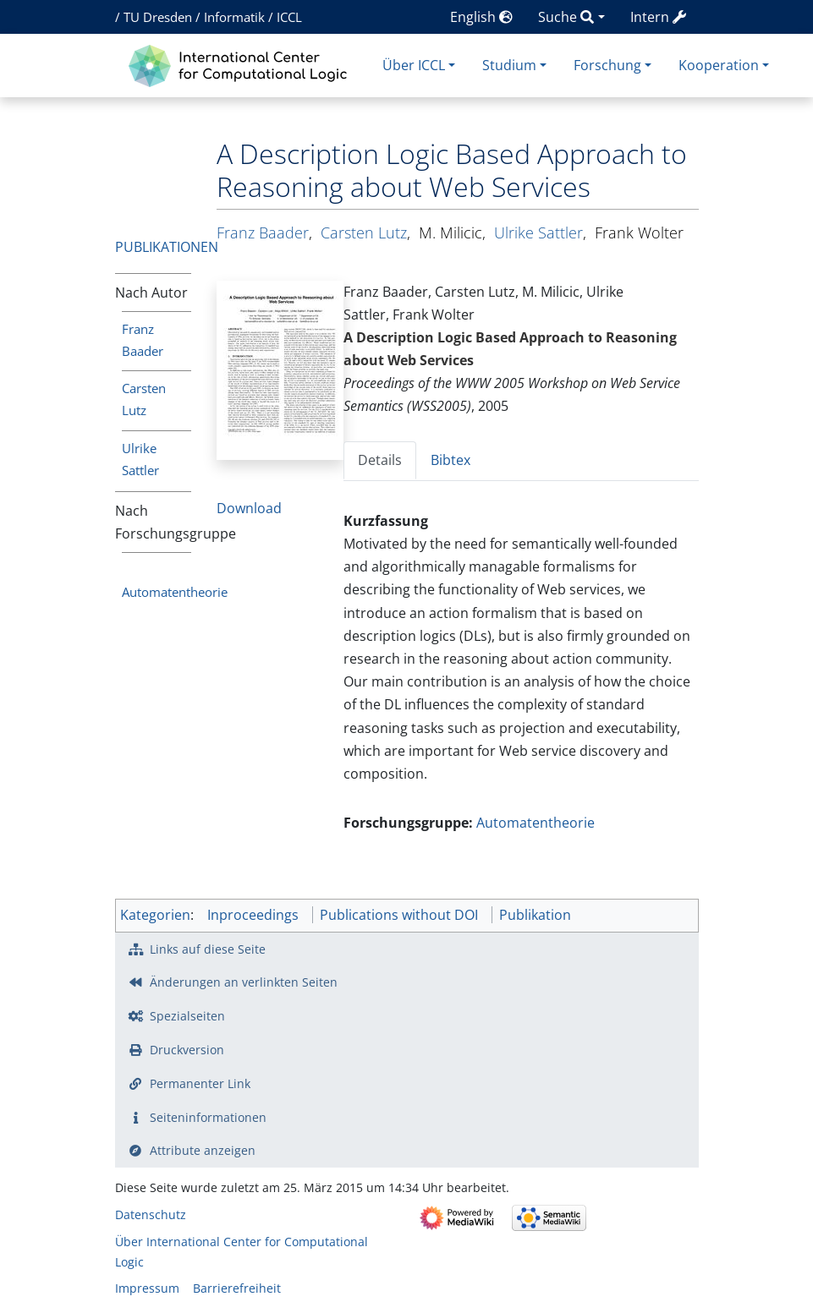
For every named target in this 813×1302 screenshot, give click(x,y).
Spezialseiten (187, 1016)
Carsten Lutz (364, 232)
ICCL (289, 16)
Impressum (147, 1288)
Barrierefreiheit (237, 1288)
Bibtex (450, 460)
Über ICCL (413, 65)
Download (249, 508)
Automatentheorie (175, 591)
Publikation (535, 914)
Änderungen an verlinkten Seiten (244, 982)
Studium (509, 65)
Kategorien (155, 914)
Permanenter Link (200, 1083)
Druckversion (187, 1050)
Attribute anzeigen (202, 1150)
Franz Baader (263, 232)
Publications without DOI (399, 914)
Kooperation (718, 65)
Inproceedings (253, 914)
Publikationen (166, 247)
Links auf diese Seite (208, 949)
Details (380, 460)
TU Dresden (158, 16)
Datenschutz (150, 1214)
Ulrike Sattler (538, 232)
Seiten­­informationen (208, 1117)
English (481, 17)
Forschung (607, 65)
